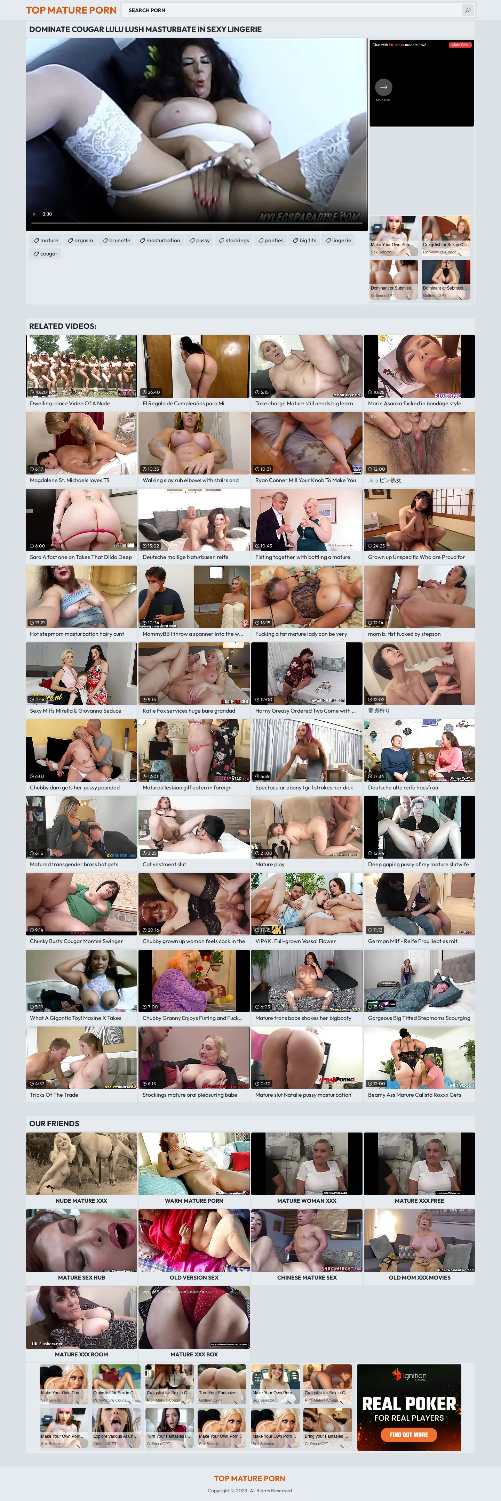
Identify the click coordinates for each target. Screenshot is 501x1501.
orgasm (83, 240)
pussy (203, 240)
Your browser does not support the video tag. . (197, 134)
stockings (237, 240)
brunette (119, 240)
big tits (308, 240)
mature (49, 240)
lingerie (341, 240)
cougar (49, 253)
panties (274, 240)
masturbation (163, 240)
